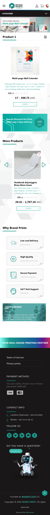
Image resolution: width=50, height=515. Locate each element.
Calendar (16, 21)
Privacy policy (14, 363)
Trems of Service (15, 357)
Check (25, 104)
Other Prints (7, 21)
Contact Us (15, 451)
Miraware (30, 512)
